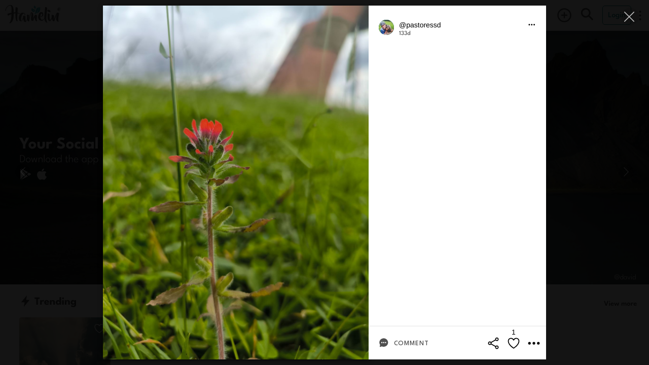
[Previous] (22, 171)
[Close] (630, 16)
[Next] (626, 171)
